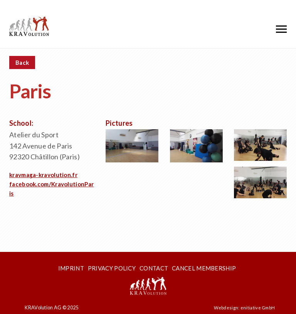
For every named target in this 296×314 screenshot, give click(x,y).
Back (22, 62)
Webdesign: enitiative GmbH (244, 307)
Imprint (71, 268)
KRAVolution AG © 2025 (51, 307)
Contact (154, 268)
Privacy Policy (112, 268)
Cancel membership (204, 268)
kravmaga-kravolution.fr (43, 174)
